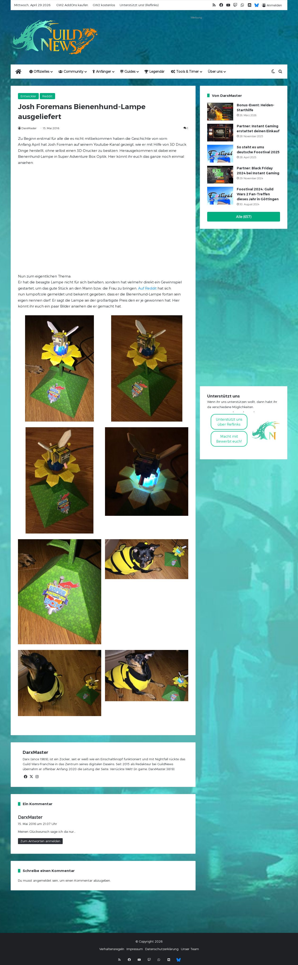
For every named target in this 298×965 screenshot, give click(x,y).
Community (70, 71)
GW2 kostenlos (104, 5)
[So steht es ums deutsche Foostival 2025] (220, 153)
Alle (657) (243, 217)
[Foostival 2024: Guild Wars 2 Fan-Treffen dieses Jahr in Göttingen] (220, 196)
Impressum (135, 949)
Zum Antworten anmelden (40, 841)
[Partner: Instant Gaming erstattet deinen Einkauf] (220, 132)
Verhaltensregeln (111, 949)
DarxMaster (29, 128)
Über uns (215, 71)
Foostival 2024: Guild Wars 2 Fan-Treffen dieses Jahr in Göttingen (258, 194)
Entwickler (28, 96)
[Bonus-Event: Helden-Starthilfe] (220, 111)
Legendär (154, 71)
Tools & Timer (185, 71)
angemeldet (42, 880)
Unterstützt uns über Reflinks (229, 421)
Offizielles (39, 71)
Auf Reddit (147, 288)
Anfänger (101, 71)
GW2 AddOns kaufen (72, 5)
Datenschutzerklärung (162, 949)
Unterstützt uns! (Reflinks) (139, 5)
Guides (127, 71)
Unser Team (190, 949)
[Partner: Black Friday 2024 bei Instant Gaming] (220, 175)
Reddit (47, 96)
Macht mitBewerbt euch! (229, 438)
